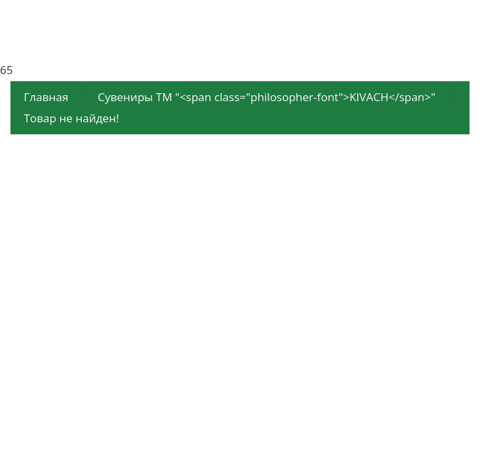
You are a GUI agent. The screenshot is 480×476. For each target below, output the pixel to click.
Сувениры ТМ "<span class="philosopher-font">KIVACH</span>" (267, 96)
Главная (46, 96)
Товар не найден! (71, 118)
